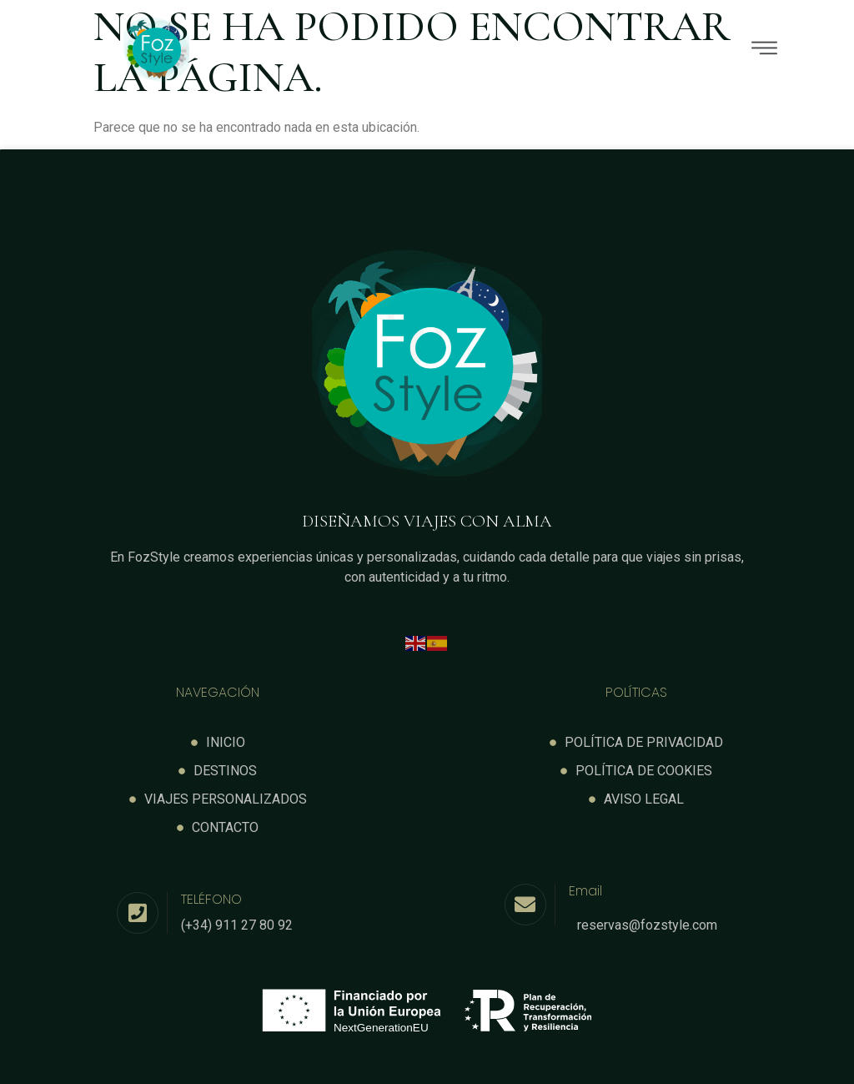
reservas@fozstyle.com (647, 925)
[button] (545, 50)
